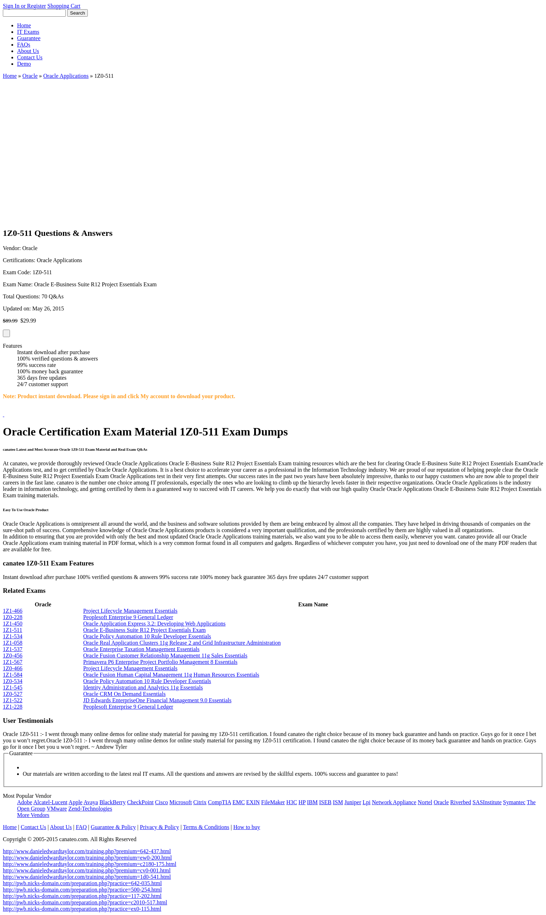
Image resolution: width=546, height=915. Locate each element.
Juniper (352, 802)
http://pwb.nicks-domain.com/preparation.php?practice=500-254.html (82, 890)
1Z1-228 (12, 707)
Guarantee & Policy (113, 827)
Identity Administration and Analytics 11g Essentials (143, 687)
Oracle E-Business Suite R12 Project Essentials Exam (144, 630)
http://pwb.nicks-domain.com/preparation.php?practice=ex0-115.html (82, 909)
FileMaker (273, 802)
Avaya (91, 802)
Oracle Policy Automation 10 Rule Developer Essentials (147, 636)
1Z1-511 (12, 630)
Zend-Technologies (90, 809)
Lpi (366, 802)
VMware (57, 809)
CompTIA (219, 802)
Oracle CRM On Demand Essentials (124, 694)
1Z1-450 (12, 624)
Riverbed (460, 802)
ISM (338, 802)
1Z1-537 (12, 649)
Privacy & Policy (159, 827)
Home (24, 25)
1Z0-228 (12, 617)
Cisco (161, 802)
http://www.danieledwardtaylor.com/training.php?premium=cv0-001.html (87, 870)
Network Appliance (394, 802)
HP (302, 802)
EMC (238, 802)
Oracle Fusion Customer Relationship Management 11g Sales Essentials (165, 656)
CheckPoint (140, 802)
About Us (28, 51)
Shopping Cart (63, 6)
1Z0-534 (12, 681)
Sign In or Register (24, 6)
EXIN (253, 802)
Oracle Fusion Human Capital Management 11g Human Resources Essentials (171, 675)
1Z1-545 (12, 687)
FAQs (23, 45)
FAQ (81, 827)
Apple (75, 802)
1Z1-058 (12, 643)
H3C (291, 802)
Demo (24, 64)
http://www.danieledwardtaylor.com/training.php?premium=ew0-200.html (87, 858)
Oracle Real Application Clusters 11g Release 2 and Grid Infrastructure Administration (182, 643)
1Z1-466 (12, 611)
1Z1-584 (12, 675)
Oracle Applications (66, 76)
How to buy (246, 827)
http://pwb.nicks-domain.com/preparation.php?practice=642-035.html (82, 883)
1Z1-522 (12, 700)
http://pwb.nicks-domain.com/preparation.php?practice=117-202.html (82, 896)
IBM (312, 802)
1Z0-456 (12, 656)
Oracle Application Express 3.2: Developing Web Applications (154, 624)
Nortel (425, 802)
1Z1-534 (12, 636)
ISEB (325, 802)
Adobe (24, 802)
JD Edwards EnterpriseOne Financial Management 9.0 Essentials (157, 700)
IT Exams (28, 32)
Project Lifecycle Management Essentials (130, 611)
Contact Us (30, 57)
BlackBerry (113, 802)
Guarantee (29, 38)
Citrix (200, 802)
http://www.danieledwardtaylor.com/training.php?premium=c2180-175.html (89, 864)
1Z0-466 (12, 668)
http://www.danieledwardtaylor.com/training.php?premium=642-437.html (87, 851)
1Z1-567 (12, 662)
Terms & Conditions (206, 827)
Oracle (30, 76)
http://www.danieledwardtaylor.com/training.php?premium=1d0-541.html (87, 877)
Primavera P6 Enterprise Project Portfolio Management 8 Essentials (160, 662)
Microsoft (181, 802)
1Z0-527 (12, 694)
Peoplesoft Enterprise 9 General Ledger (128, 617)
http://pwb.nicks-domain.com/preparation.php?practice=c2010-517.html (85, 902)
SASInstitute (487, 802)
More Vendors (33, 815)
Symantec (514, 802)
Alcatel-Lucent (50, 802)
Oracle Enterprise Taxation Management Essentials (141, 649)
